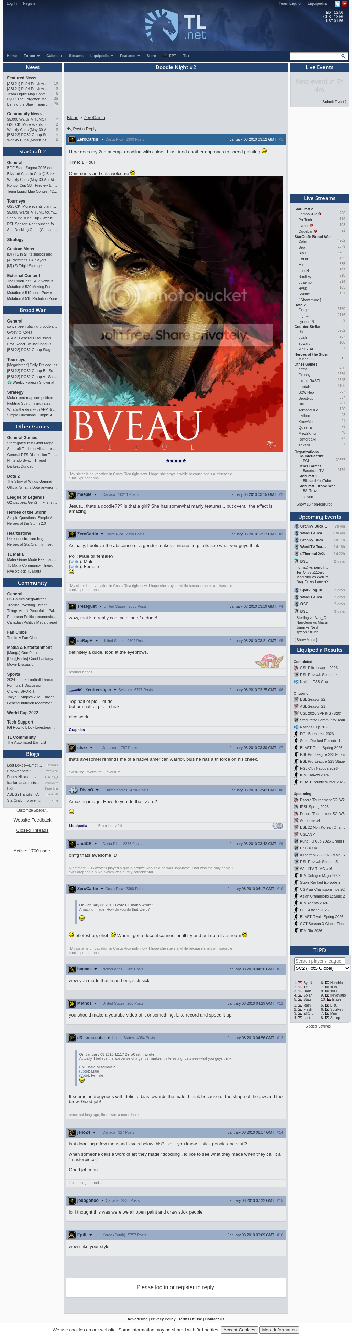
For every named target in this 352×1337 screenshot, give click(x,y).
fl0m (302, 331)
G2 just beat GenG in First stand (32, 502)
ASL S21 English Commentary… (25, 794)
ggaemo (305, 282)
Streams (76, 56)
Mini (302, 265)
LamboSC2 (308, 214)
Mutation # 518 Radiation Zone (32, 298)
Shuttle (304, 294)
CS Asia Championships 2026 (324, 889)
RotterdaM (307, 439)
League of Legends (26, 497)
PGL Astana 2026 (314, 910)
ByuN (307, 983)
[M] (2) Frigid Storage (24, 266)
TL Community (21, 737)
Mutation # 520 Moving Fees (30, 287)
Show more (309, 300)
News (33, 67)
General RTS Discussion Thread (32, 455)
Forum (32, 56)
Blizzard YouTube (317, 481)
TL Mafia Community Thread (30, 565)
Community (32, 582)
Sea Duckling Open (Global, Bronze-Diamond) (32, 230)
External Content (23, 275)
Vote (75, 561)
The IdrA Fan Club (22, 637)
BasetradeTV (313, 471)
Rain (307, 1005)
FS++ (11, 788)
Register (30, 3)
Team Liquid (290, 3)
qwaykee (52, 771)
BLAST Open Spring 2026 (321, 748)
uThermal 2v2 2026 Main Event (325, 855)
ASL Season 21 (313, 706)
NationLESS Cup (314, 682)
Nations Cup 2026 (314, 727)
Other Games (32, 426)
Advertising (138, 1319)
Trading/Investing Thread (27, 605)
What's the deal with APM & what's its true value (32, 409)
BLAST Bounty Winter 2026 (322, 782)
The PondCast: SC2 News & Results (32, 281)
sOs (333, 987)
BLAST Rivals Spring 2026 (321, 917)
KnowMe (306, 422)
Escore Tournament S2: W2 (322, 800)
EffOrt (303, 259)
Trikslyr (304, 445)
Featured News (21, 78)
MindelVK (307, 359)
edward (305, 343)
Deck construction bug (25, 538)
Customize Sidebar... (32, 810)
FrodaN (305, 386)
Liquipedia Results (319, 649)
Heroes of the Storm (27, 512)
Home (12, 56)
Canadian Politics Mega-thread (32, 622)
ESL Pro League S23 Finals (322, 754)
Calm (303, 241)
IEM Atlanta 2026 (314, 903)
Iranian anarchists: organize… (25, 783)
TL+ (186, 56)
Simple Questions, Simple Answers (32, 415)
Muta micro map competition (30, 397)
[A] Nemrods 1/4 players (26, 260)
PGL (306, 461)
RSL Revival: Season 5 (319, 862)
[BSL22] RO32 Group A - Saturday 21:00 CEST (32, 376)
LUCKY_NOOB (51, 777)
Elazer (337, 999)
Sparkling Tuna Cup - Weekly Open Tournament (32, 218)
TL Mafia (15, 554)
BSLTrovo (311, 491)
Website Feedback (32, 820)
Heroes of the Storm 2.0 (26, 523)
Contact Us (214, 1319)
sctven (308, 496)
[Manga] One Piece (22, 653)
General (15, 162)
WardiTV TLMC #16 (316, 869)
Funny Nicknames (21, 777)
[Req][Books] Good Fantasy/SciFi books (32, 658)
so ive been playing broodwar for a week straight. (32, 326)
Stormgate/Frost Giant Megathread (32, 443)
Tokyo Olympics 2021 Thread (31, 697)
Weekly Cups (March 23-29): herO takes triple (29, 140)
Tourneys (16, 201)
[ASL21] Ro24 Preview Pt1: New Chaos (29, 89)
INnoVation (339, 995)
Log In (12, 3)
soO (333, 991)
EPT (169, 56)
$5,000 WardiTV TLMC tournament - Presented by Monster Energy (29, 119)
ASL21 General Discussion (29, 338)
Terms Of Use (190, 1319)
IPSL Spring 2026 (314, 807)
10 (56, 83)
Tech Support (20, 722)
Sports (13, 674)
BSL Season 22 (313, 699)
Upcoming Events (319, 516)
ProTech (305, 220)
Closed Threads (32, 830)
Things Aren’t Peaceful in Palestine (32, 611)
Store (151, 56)
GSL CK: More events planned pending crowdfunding (29, 124)
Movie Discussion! (22, 664)
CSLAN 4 (307, 834)
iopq (55, 800)
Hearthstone (19, 533)
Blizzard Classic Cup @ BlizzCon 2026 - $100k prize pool (32, 174)
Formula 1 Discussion (24, 685)
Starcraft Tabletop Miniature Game (32, 449)
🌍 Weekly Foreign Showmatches (32, 382)
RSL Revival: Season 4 (319, 675)
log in (161, 1287)
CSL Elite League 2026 (319, 668)
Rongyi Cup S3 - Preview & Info (32, 185)
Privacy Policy (163, 1319)
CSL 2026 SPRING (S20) (320, 713)
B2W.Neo (306, 392)
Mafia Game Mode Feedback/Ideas (32, 559)
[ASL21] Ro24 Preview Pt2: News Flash (29, 83)
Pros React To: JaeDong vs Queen (32, 344)
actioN (304, 271)
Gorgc (304, 310)
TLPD (320, 950)
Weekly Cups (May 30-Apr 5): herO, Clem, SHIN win (29, 130)
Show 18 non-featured (314, 504)
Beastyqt (306, 398)
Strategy (15, 239)
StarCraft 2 (32, 151)
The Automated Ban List (26, 742)
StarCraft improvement (25, 800)
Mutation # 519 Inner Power (29, 293)
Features (130, 56)
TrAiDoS (52, 765)
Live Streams (320, 198)
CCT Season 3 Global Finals (323, 924)
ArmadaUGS (309, 410)
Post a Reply (81, 129)
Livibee (304, 416)
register (185, 1287)
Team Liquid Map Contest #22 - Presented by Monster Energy (29, 94)
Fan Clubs (17, 632)
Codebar (306, 231)
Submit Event (333, 102)
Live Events (319, 67)
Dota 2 (13, 476)
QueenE (305, 427)
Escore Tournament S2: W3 (322, 814)
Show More (305, 640)
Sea (302, 247)
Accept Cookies (239, 1330)
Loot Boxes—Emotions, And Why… (25, 765)
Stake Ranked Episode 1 (320, 741)
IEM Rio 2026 (311, 930)
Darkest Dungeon (21, 466)
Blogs (32, 753)
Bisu (302, 253)
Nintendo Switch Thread (26, 460)
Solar (307, 995)
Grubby (305, 375)
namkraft (52, 794)
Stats (307, 999)
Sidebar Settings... (320, 1026)
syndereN (307, 321)
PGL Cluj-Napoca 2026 (319, 768)
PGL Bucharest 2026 (317, 734)
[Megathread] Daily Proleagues (32, 365)
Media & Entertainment (29, 647)
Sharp (335, 1017)
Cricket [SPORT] (20, 691)
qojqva (304, 316)
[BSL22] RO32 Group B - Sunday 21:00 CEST (32, 371)
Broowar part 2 (19, 771)
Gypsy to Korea (19, 332)
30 (56, 99)
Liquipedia (317, 3)
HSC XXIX (308, 848)
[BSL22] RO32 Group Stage (29, 135)
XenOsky (51, 782)
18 (56, 94)
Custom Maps (20, 249)
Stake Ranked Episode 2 (320, 882)
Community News (24, 113)
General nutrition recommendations (32, 703)
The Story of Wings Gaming (29, 481)
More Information (279, 1330)
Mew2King (307, 433)
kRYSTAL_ (308, 349)
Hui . (302, 404)
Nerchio (336, 983)
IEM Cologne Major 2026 (320, 875)
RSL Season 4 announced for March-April (32, 224)
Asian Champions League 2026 (325, 896)
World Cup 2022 (22, 712)
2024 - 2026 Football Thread (30, 679)
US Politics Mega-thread (27, 599)
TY (305, 987)
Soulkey (305, 276)
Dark (307, 991)
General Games (22, 437)
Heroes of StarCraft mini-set (30, 544)
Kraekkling (51, 788)
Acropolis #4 (310, 820)
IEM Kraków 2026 (314, 775)
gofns (303, 369)
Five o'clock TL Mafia (24, 571)
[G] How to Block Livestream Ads (32, 727)
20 (56, 104)
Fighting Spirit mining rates (29, 403)
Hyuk (303, 288)
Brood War (33, 309)
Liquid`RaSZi (309, 381)
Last (306, 1017)
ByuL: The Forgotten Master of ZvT (29, 99)
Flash (307, 1009)
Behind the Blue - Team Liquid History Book (29, 104)
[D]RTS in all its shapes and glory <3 (32, 254)
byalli (303, 337)
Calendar (54, 56)
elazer (304, 226)
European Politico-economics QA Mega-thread (32, 617)
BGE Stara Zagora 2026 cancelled (32, 168)
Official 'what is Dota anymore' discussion (32, 487)
